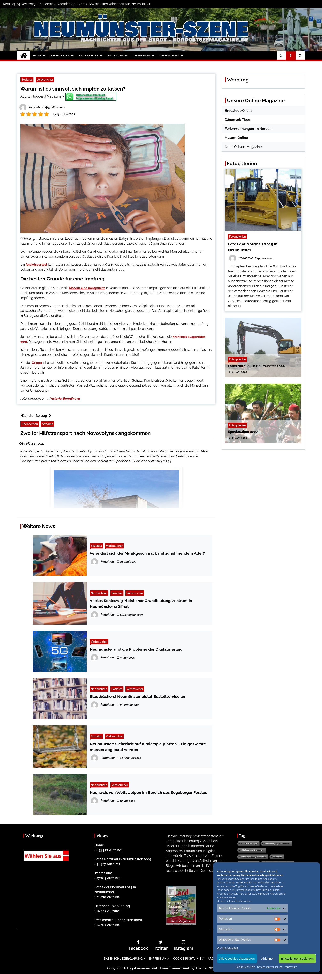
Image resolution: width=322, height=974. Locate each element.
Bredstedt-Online (239, 111)
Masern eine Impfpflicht (87, 288)
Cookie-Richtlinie (245, 967)
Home (37, 55)
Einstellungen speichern (297, 958)
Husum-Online (236, 138)
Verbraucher (45, 79)
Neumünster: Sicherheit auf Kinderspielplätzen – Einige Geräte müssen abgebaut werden (148, 747)
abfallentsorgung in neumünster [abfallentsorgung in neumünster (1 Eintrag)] (277, 843)
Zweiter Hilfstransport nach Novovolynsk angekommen (85, 433)
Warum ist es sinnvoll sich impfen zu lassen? (72, 89)
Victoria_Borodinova (65, 398)
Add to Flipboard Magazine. (41, 96)
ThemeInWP (205, 968)
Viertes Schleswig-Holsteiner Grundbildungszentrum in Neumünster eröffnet (141, 603)
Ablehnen (267, 958)
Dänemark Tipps (238, 120)
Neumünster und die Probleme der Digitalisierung (136, 649)
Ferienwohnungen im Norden (248, 129)
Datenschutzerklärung (269, 967)
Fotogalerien (118, 55)
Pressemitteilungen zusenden (118, 920)
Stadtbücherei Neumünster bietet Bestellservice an (137, 696)
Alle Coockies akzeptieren (237, 958)
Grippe (37, 363)
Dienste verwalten (227, 947)
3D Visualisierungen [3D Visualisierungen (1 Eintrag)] (249, 843)
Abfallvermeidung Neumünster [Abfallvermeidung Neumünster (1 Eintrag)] (253, 856)
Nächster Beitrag (36, 416)
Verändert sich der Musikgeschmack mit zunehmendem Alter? (147, 553)
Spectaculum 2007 (243, 432)
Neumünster (60, 55)
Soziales (26, 79)
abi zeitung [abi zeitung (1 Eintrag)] (277, 856)
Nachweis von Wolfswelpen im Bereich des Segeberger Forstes (148, 792)
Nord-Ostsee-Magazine (243, 147)
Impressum (290, 967)
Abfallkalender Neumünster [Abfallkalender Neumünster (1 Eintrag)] (252, 850)
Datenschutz (169, 55)
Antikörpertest (36, 264)
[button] (281, 55)
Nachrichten (88, 55)
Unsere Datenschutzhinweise (234, 901)
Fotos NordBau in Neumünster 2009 (256, 366)
